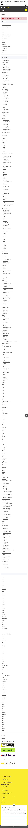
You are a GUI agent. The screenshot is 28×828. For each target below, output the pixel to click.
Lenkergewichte (6, 100)
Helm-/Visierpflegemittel (7, 491)
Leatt (4, 242)
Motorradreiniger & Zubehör (8, 495)
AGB (2, 40)
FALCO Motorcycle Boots (6, 401)
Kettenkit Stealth (6, 160)
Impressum (3, 815)
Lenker (4, 93)
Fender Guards (6, 67)
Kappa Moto (4, 427)
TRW (3, 473)
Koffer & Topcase (5, 310)
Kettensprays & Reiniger (7, 492)
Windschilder (4, 135)
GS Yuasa (3, 626)
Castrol (4, 500)
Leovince (3, 667)
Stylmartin (4, 714)
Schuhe (4, 236)
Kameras (3, 551)
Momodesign (4, 445)
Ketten (3, 142)
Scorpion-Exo (4, 696)
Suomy (3, 716)
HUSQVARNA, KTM (6, 361)
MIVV (4, 183)
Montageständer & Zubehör (7, 480)
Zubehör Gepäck (5, 331)
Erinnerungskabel (6, 536)
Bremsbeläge (5, 566)
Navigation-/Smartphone (6, 552)
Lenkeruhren (5, 103)
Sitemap (3, 42)
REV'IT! (4, 248)
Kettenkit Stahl (5, 159)
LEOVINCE (5, 180)
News (3, 28)
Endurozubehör (5, 72)
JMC (2, 649)
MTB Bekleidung (5, 231)
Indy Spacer (5, 289)
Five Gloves (4, 405)
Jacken (4, 217)
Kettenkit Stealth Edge (7, 162)
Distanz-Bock (5, 90)
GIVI (4, 107)
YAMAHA (4, 380)
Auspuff (3, 167)
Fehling (3, 404)
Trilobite (4, 250)
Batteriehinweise (6, 781)
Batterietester (5, 511)
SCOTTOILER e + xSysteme (7, 503)
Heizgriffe (3, 81)
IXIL (3, 177)
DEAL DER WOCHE (5, 62)
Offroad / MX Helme (6, 205)
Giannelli (3, 408)
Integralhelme (5, 197)
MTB (4, 199)
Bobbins (4, 482)
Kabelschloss (5, 539)
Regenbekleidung (5, 251)
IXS (2, 424)
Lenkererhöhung (6, 98)
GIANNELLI (5, 173)
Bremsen (3, 563)
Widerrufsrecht (4, 26)
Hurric (3, 418)
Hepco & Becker (6, 75)
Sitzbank (3, 522)
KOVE (4, 365)
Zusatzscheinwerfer (6, 70)
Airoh (3, 387)
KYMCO (4, 366)
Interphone (4, 419)
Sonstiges (5, 104)
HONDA (4, 360)
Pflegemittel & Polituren (7, 497)
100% (3, 384)
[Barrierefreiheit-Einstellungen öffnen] (26, 415)
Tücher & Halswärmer (7, 228)
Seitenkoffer (5, 311)
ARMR (3, 388)
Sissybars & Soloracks (7, 69)
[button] (22, 7)
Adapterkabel (5, 281)
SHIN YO (3, 706)
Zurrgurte (5, 486)
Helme (3, 196)
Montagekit (5, 295)
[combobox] (13, 4)
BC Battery (4, 588)
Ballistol (3, 587)
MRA (3, 683)
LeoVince (3, 436)
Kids (4, 257)
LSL (2, 439)
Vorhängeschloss (6, 548)
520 (4, 148)
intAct (3, 638)
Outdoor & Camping (5, 559)
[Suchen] (26, 10)
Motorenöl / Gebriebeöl (6, 498)
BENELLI (4, 348)
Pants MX (5, 227)
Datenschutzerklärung (7, 776)
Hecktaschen (5, 322)
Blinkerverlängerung (6, 284)
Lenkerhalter (5, 101)
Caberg (3, 393)
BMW (4, 349)
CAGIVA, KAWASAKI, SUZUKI (8, 352)
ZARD (4, 190)
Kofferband (5, 543)
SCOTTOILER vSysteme (7, 506)
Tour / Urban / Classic (7, 273)
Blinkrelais (5, 286)
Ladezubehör (5, 517)
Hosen (4, 216)
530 (4, 151)
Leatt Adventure (5, 665)
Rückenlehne (5, 338)
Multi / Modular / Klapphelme (8, 200)
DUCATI (4, 355)
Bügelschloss (5, 534)
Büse (3, 592)
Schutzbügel (4, 106)
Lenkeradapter (5, 95)
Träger (3, 314)
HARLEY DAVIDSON (6, 358)
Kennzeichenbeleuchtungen (8, 291)
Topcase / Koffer (6, 313)
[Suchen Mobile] (13, 10)
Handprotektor (4, 76)
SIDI (2, 464)
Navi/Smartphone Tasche (7, 556)
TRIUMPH (5, 377)
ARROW (4, 169)
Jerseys (4, 233)
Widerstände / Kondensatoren (8, 301)
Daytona (3, 396)
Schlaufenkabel (6, 545)
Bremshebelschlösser (7, 531)
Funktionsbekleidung (7, 213)
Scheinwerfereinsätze (7, 297)
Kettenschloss (5, 542)
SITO (4, 187)
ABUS (3, 579)
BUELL (4, 351)
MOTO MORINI (5, 368)
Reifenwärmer (4, 488)
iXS (2, 425)
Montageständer (6, 483)
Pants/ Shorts (5, 234)
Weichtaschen (4, 321)
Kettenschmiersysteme (6, 502)
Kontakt (3, 30)
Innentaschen (5, 334)
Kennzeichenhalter (6, 86)
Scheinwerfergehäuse (7, 298)
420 (4, 145)
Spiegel (3, 118)
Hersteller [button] (3, 738)
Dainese (3, 600)
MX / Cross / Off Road (7, 270)
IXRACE (4, 178)
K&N (3, 651)
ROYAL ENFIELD (6, 372)
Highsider (3, 415)
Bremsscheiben (6, 567)
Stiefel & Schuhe (5, 253)
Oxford (4, 116)
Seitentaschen (5, 328)
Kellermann (4, 428)
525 (4, 150)
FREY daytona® (4, 407)
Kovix (3, 432)
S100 (3, 456)
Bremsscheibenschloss (7, 532)
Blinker (3, 278)
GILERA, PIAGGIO (6, 357)
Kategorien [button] (3, 735)
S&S (4, 374)
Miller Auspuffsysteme (6, 675)
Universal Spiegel (6, 127)
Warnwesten (5, 230)
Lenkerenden (5, 96)
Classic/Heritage (6, 254)
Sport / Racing (5, 260)
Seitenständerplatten (5, 112)
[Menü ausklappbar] (1, 7)
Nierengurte (5, 225)
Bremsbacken (5, 564)
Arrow (3, 390)
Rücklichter (4, 303)
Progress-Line (4, 452)
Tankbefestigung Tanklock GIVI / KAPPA (10, 341)
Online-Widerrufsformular (6, 24)
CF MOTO (5, 354)
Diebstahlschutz (5, 526)
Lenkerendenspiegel (6, 121)
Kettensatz (4, 154)
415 (4, 143)
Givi (4, 73)
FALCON (4, 172)
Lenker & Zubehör (5, 89)
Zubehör (4, 87)
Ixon (2, 643)
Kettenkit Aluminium (7, 157)
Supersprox (4, 718)
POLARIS (4, 371)
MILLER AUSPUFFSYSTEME (7, 181)
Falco (3, 610)
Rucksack (4, 325)
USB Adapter (5, 518)
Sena (3, 461)
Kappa (4, 110)
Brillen (3, 194)
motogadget (4, 447)
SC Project (5, 184)
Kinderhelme (5, 207)
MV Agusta (5, 369)
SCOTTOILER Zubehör (7, 508)
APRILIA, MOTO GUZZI (7, 346)
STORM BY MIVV (6, 189)
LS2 (3, 244)
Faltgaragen (4, 478)
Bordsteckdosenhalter (7, 514)
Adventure (5, 267)
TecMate (3, 470)
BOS (4, 170)
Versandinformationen (6, 36)
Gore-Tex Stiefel (6, 264)
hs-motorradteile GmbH (6, 634)
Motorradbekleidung (5, 208)
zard (3, 475)
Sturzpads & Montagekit (6, 132)
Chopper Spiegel (6, 119)
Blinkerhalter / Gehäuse (7, 283)
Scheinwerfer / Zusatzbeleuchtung (8, 304)
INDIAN (4, 363)
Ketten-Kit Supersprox (7, 156)
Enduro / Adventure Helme (8, 204)
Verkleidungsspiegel (6, 129)
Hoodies (4, 214)
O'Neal (4, 245)
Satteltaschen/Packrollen (7, 327)
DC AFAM (3, 604)
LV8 (2, 441)
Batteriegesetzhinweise (6, 46)
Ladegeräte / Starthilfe (6, 509)
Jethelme (4, 202)
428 (4, 146)
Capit (3, 395)
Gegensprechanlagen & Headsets (8, 549)
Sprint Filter (4, 345)
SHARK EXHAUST (6, 186)
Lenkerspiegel (5, 123)
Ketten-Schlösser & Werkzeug (7, 153)
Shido (3, 704)
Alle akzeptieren (14, 817)
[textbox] (13, 4)
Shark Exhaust (4, 462)
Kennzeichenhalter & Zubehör (7, 84)
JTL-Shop (16, 826)
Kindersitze (4, 308)
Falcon (3, 402)
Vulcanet (3, 728)
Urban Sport (5, 274)
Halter (4, 537)
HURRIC (4, 175)
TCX (2, 468)
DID (2, 399)
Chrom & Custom (5, 66)
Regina (4, 163)
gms (4, 239)
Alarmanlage (5, 528)
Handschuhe (4, 265)
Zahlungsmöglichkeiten (6, 34)
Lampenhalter (5, 294)
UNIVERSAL (5, 378)
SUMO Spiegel (5, 126)
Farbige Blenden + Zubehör (8, 287)
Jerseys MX (5, 220)
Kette (4, 540)
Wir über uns (4, 32)
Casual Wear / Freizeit (7, 210)
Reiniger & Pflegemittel (6, 489)
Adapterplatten (6, 333)
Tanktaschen (5, 330)
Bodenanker (5, 529)
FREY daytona (4, 618)
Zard (3, 730)
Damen (4, 256)
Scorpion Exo (4, 458)
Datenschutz (8, 815)
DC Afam (3, 398)
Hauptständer (4, 78)
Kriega (3, 433)
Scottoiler (3, 459)
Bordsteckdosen (6, 512)
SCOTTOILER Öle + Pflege (7, 505)
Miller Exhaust (4, 442)
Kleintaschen (5, 324)
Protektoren (4, 237)
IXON (4, 240)
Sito (2, 465)
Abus (3, 385)
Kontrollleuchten (6, 292)
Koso (3, 430)
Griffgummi (5, 92)
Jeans (4, 219)
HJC (2, 416)
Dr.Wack (3, 608)
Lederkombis (5, 222)
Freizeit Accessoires (6, 211)
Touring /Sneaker (6, 262)
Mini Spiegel (5, 124)
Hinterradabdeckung (5, 83)
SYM (4, 375)
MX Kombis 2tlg (6, 224)
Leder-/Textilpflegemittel (7, 494)
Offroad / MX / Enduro (7, 259)
